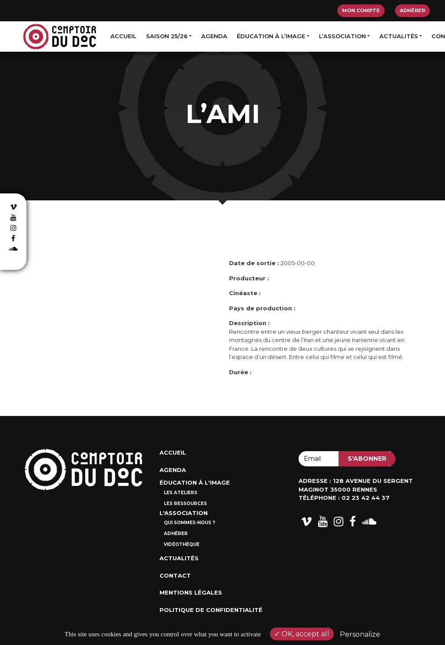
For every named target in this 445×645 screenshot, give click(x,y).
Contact (175, 575)
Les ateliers (180, 492)
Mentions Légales (190, 592)
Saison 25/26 (167, 36)
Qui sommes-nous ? (189, 522)
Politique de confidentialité (210, 609)
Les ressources (185, 503)
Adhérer (412, 10)
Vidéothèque (181, 544)
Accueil (123, 36)
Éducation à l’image (271, 36)
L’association (342, 36)
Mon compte (361, 10)
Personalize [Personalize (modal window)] (360, 634)
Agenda (214, 36)
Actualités (398, 36)
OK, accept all (301, 634)
